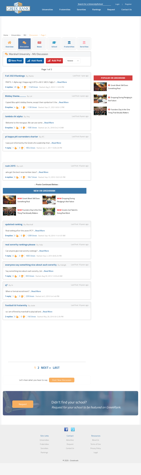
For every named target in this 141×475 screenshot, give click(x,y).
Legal (96, 452)
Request (111, 9)
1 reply (8, 147)
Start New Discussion (61, 380)
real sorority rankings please (20, 244)
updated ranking (14, 224)
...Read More (61, 82)
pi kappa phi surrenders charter (22, 136)
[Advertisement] (47, 340)
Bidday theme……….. (15, 96)
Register (128, 4)
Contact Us (126, 9)
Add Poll (54, 60)
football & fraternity (16, 305)
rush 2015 (10, 166)
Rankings (96, 9)
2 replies (9, 87)
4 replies (9, 177)
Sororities (81, 9)
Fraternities (64, 9)
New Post (15, 60)
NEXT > (46, 367)
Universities (47, 9)
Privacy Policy (95, 448)
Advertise (70, 440)
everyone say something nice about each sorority (31, 264)
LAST (56, 367)
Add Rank (34, 60)
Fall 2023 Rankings (15, 76)
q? (6, 285)
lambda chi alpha (14, 116)
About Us (95, 440)
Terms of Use (96, 444)
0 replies (9, 107)
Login (117, 4)
